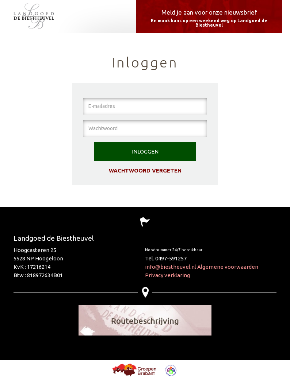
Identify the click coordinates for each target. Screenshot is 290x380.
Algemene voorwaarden (227, 267)
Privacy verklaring (167, 275)
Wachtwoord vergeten (145, 170)
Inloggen (145, 151)
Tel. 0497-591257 (166, 258)
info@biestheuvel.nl (170, 267)
